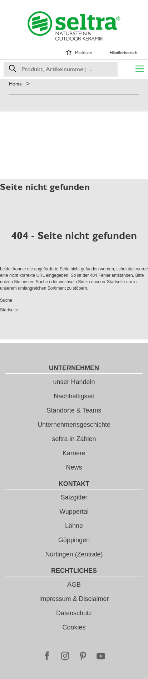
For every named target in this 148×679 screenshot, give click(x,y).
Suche (42, 281)
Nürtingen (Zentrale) (74, 554)
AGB (74, 584)
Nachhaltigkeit (74, 396)
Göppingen (74, 540)
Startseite (116, 281)
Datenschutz (74, 613)
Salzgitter (73, 497)
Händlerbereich (123, 52)
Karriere (74, 453)
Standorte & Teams (74, 410)
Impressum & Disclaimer (74, 598)
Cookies (73, 627)
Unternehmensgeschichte (74, 424)
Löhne (74, 525)
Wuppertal (74, 511)
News (74, 467)
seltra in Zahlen (74, 438)
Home (15, 84)
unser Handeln (74, 381)
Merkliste (83, 52)
